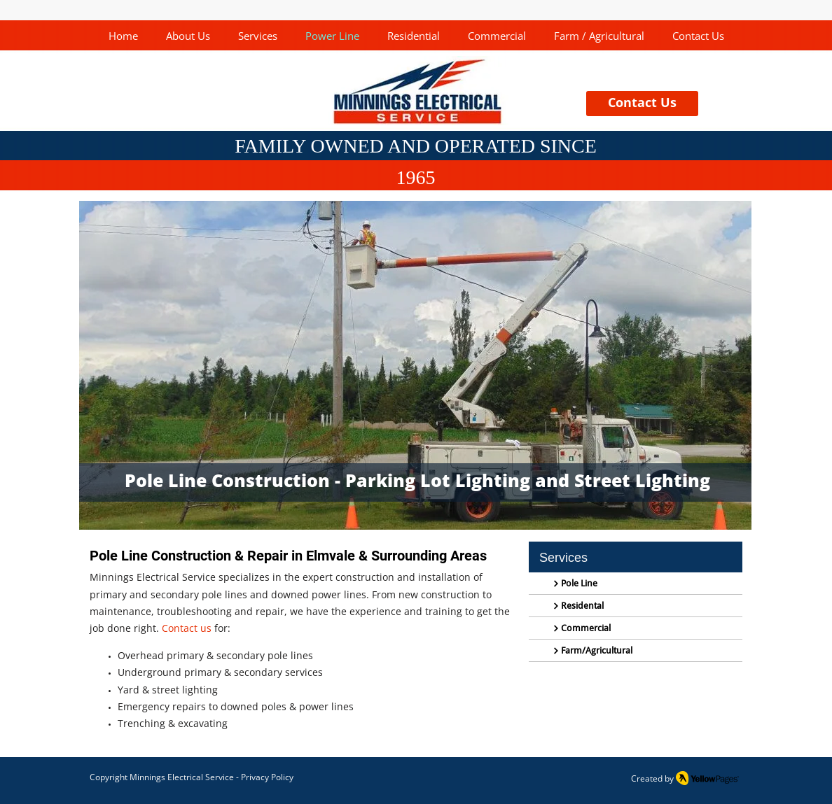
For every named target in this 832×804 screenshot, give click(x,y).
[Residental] (635, 606)
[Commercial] (635, 628)
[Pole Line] (635, 583)
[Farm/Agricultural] (635, 651)
